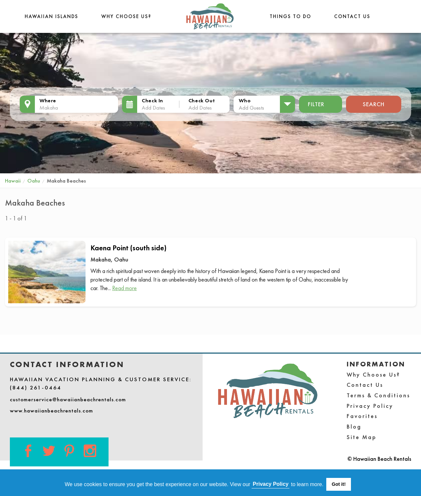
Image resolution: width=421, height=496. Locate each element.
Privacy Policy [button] (271, 484)
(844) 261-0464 (36, 387)
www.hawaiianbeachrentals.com (51, 410)
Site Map (362, 437)
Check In (152, 100)
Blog (354, 426)
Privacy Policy (370, 405)
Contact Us (352, 16)
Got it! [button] (339, 484)
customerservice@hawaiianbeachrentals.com (68, 399)
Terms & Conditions (378, 395)
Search (373, 104)
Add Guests (251, 107)
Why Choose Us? (126, 16)
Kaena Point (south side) (128, 248)
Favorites (362, 416)
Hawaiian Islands (51, 16)
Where (47, 100)
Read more (124, 288)
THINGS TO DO (290, 16)
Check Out (201, 100)
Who (245, 100)
